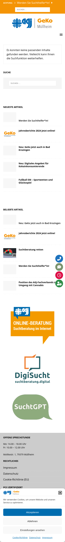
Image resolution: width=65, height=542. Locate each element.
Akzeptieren (32, 512)
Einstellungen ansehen (32, 530)
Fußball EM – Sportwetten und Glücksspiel (36, 181)
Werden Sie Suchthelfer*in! (33, 120)
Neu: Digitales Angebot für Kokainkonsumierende (33, 165)
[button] (60, 492)
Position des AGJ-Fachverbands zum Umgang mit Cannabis (39, 284)
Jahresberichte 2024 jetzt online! (37, 130)
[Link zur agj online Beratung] (32, 342)
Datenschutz (35, 537)
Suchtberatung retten (31, 249)
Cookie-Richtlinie (20, 537)
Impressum (47, 537)
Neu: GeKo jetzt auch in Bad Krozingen (34, 148)
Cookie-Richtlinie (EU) (16, 479)
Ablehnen (32, 521)
